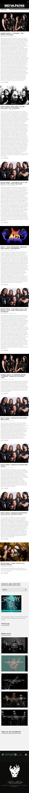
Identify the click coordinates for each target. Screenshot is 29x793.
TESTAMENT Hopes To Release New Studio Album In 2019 (14, 699)
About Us (19, 781)
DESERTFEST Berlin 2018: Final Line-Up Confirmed (14, 680)
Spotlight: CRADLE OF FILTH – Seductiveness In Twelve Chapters (15, 644)
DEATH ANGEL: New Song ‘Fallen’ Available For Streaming (13, 107)
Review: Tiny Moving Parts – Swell (14, 662)
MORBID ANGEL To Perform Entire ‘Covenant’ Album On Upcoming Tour (13, 376)
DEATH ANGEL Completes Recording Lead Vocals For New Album (14, 513)
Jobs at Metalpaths (15, 783)
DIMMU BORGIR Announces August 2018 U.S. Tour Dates (14, 717)
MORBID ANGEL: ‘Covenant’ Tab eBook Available (12, 34)
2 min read (6, 82)
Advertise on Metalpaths (15, 782)
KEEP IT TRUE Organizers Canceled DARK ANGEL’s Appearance (14, 247)
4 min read (6, 284)
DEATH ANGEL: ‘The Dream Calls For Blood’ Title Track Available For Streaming (14, 310)
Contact (11, 781)
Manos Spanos (4, 36)
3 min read (6, 222)
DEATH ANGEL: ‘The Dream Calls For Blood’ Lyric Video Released (14, 183)
